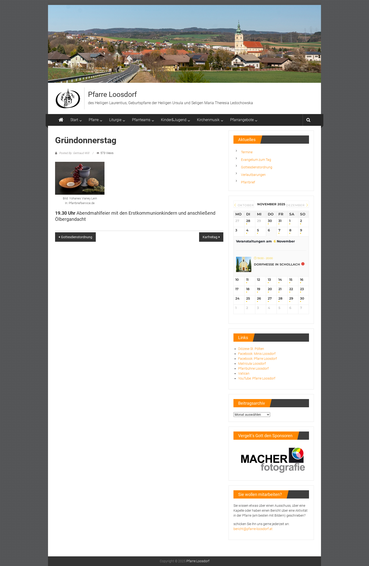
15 (290, 280)
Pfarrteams (141, 120)
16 (301, 280)
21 (279, 289)
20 (270, 289)
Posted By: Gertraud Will (74, 153)
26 (259, 299)
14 (280, 280)
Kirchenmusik (208, 120)
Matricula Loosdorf (252, 363)
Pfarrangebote (242, 120)
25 (248, 299)
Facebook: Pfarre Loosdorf (257, 358)
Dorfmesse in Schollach (277, 264)
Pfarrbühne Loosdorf (253, 368)
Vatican (243, 373)
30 (270, 221)
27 (270, 299)
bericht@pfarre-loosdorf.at (253, 529)
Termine (247, 152)
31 (279, 221)
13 (269, 280)
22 (291, 289)
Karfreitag (210, 237)
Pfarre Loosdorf (112, 94)
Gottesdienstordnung (76, 237)
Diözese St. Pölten (251, 349)
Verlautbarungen (253, 175)
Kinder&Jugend (173, 120)
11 (247, 280)
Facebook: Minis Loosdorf (257, 354)
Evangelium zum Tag (256, 160)
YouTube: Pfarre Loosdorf (256, 378)
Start (74, 120)
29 (291, 299)
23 (302, 289)
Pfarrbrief (248, 182)
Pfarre (94, 120)
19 (258, 289)
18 (247, 289)
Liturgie (115, 120)
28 (248, 221)
